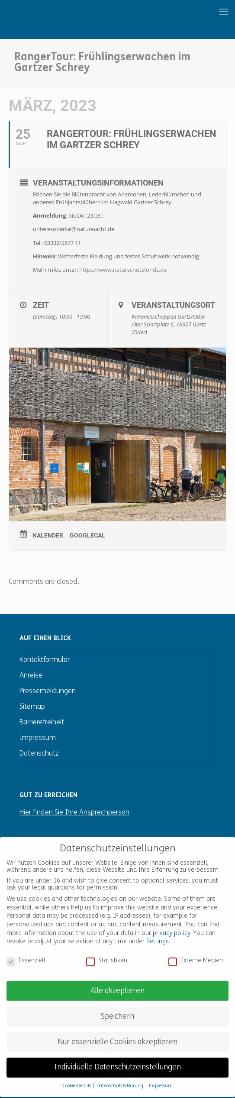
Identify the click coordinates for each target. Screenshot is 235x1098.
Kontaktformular (44, 660)
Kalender (48, 535)
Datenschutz (38, 753)
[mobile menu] (195, 13)
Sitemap (32, 707)
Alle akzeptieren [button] (117, 981)
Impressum (37, 738)
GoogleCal (87, 535)
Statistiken (106, 951)
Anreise (30, 675)
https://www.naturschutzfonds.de (123, 270)
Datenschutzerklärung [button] (121, 1077)
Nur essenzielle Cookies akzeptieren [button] (117, 1032)
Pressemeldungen (47, 691)
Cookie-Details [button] (77, 1077)
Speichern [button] (117, 1007)
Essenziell (25, 951)
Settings (157, 932)
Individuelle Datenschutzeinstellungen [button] (117, 1058)
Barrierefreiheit (41, 722)
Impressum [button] (161, 1077)
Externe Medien (195, 951)
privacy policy (171, 924)
